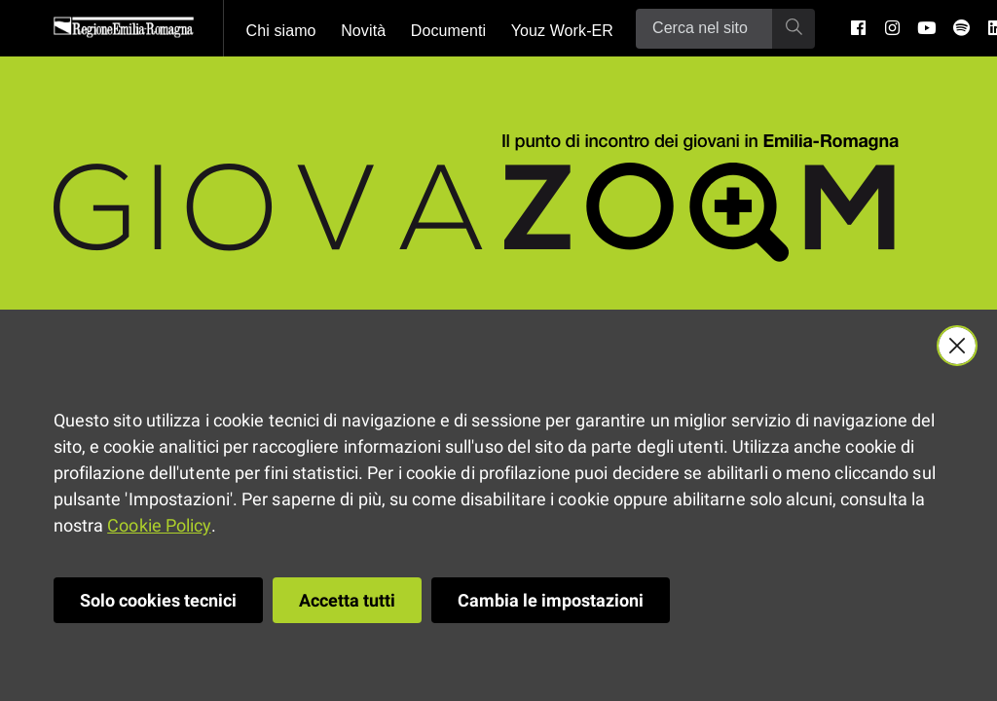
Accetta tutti (347, 600)
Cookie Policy (158, 525)
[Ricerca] (704, 29)
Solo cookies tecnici (158, 600)
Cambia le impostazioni (551, 600)
